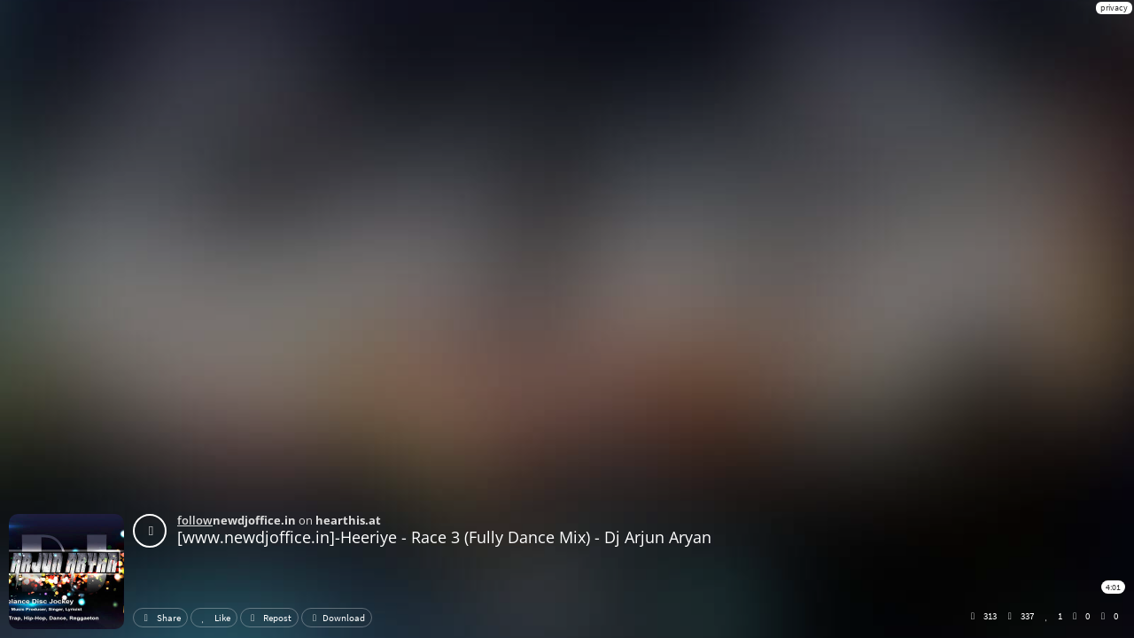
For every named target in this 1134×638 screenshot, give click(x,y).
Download (336, 617)
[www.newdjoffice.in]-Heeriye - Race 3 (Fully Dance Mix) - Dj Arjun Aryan (444, 537)
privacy (1114, 7)
